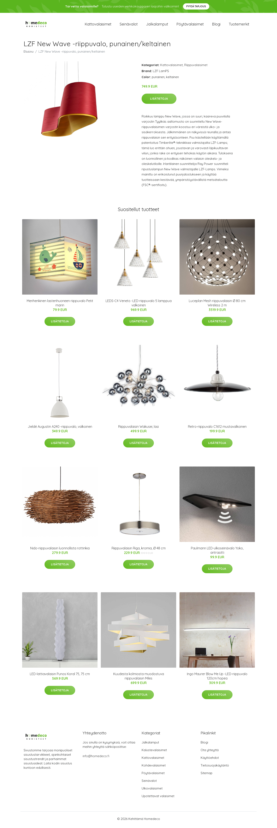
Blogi (216, 25)
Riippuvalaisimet (195, 67)
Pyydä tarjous (196, 6)
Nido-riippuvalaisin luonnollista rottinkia (60, 550)
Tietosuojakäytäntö (215, 767)
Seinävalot (129, 25)
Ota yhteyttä (210, 752)
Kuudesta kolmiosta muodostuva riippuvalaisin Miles (138, 678)
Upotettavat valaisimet (158, 798)
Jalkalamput (157, 25)
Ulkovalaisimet (152, 790)
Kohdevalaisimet (154, 767)
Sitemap (206, 775)
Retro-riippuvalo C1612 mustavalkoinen (217, 429)
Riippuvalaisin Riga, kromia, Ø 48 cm (139, 550)
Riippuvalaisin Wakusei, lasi (138, 429)
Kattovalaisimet (98, 25)
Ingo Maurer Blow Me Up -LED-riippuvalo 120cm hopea (217, 678)
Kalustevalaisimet (154, 752)
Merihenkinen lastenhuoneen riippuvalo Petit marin (60, 305)
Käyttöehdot (210, 760)
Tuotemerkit (239, 25)
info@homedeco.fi (96, 758)
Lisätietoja (159, 101)
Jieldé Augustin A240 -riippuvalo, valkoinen (60, 429)
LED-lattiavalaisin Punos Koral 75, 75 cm (60, 676)
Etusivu (29, 54)
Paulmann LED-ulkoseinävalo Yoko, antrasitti (217, 552)
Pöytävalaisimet (190, 25)
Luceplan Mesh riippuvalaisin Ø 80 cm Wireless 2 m (217, 305)
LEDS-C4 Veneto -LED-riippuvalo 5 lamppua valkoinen (139, 305)
